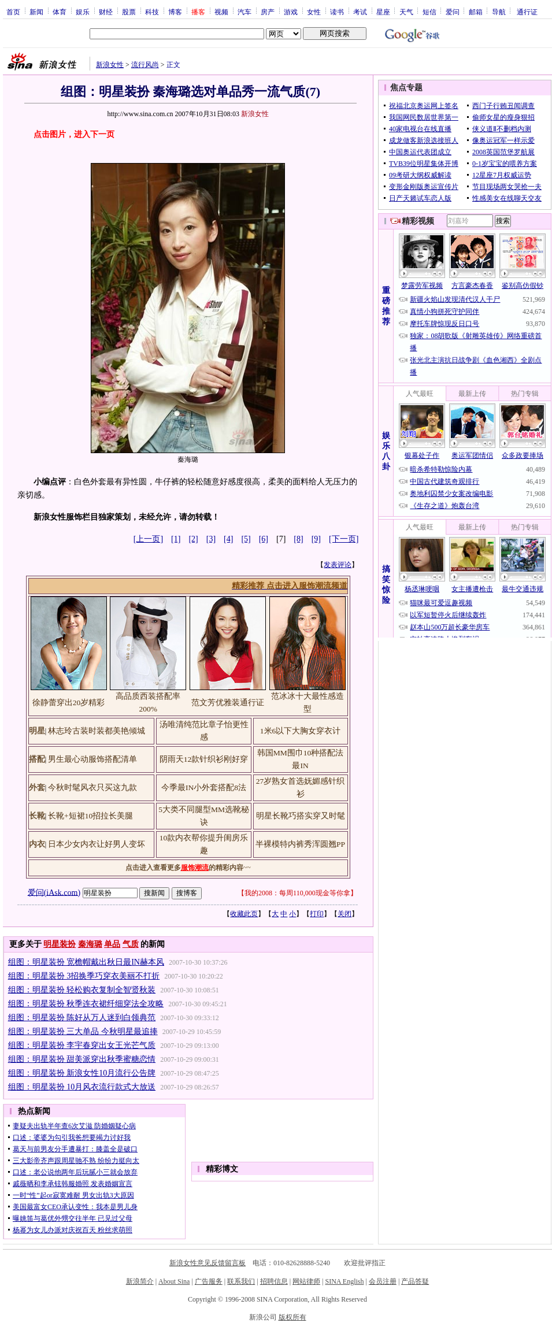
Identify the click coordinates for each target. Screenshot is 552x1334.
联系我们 (241, 1281)
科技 (152, 11)
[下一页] (343, 539)
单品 (112, 944)
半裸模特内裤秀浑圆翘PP (300, 844)
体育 (59, 11)
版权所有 (292, 1317)
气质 (131, 944)
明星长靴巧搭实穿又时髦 (300, 815)
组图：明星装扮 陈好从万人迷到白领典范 (82, 1017)
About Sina (174, 1281)
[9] (316, 539)
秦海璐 (90, 944)
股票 (129, 11)
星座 (383, 11)
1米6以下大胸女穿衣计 (300, 731)
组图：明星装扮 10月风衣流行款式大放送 (82, 1087)
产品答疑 (415, 1281)
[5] (245, 539)
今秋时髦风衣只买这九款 (92, 787)
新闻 (36, 11)
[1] (175, 539)
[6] (263, 539)
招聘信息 (274, 1281)
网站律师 (306, 1281)
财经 (106, 11)
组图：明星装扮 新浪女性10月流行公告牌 (82, 1073)
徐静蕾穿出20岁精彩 (68, 702)
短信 (429, 11)
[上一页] (148, 539)
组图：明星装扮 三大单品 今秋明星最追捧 (83, 1031)
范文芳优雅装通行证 (227, 702)
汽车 (244, 11)
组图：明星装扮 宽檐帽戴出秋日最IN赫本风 (86, 962)
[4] (228, 539)
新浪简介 (140, 1281)
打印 (317, 914)
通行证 (527, 11)
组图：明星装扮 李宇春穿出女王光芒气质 (82, 1045)
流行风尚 (145, 65)
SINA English (344, 1281)
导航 (499, 11)
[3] (211, 539)
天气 (406, 11)
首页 (13, 11)
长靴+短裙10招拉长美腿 (90, 815)
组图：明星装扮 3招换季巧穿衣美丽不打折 (84, 976)
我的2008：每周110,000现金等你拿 (297, 893)
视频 (221, 11)
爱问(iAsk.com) (54, 892)
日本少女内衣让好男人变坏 (96, 844)
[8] (298, 539)
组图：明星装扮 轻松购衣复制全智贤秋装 (82, 989)
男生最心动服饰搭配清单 (92, 759)
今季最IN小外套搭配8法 (203, 787)
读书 (337, 11)
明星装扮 (59, 944)
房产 (268, 11)
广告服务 (209, 1281)
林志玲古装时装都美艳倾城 (96, 731)
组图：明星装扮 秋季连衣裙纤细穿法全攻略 (86, 1003)
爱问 (453, 11)
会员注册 (383, 1281)
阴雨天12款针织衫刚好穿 (204, 759)
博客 (175, 11)
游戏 (291, 11)
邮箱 (476, 11)
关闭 (344, 914)
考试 (360, 11)
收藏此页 (244, 914)
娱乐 (83, 11)
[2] (193, 539)
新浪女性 (110, 65)
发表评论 (337, 565)
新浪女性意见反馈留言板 (207, 1263)
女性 (314, 11)
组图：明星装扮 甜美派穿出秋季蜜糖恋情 (82, 1059)
